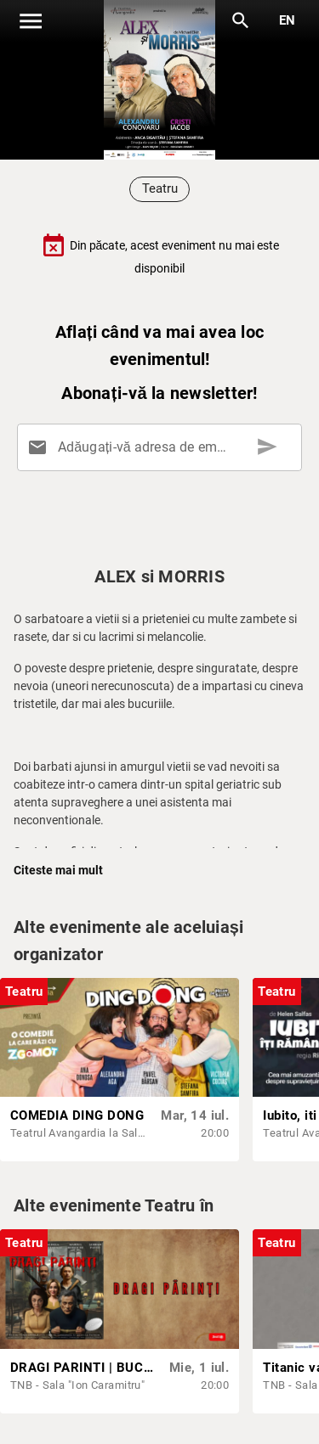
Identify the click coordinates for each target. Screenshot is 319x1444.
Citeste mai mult (58, 870)
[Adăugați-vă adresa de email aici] (163, 447)
